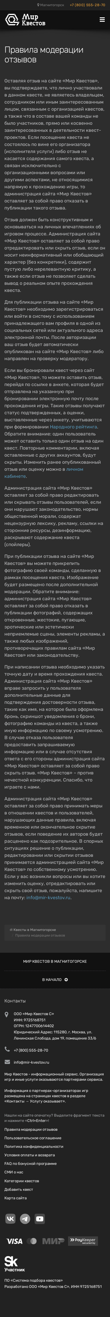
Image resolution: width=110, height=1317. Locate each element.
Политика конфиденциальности (33, 1146)
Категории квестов (21, 1181)
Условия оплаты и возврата (29, 1155)
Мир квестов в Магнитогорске (55, 961)
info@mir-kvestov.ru (48, 897)
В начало (55, 979)
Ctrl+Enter (36, 1120)
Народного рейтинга (73, 427)
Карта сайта (15, 1198)
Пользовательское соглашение (32, 1138)
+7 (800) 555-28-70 (88, 5)
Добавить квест (18, 1189)
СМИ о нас (13, 1172)
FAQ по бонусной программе (30, 1163)
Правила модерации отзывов (30, 1129)
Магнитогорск (50, 5)
